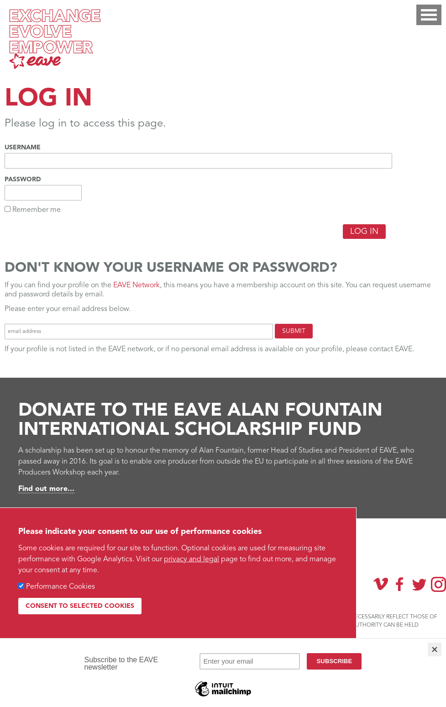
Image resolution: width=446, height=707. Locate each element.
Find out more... (46, 489)
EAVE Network (136, 285)
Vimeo (380, 584)
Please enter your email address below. (68, 309)
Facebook (400, 584)
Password (23, 179)
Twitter (419, 584)
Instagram (438, 584)
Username (23, 147)
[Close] (434, 649)
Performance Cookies (60, 587)
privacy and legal (191, 559)
